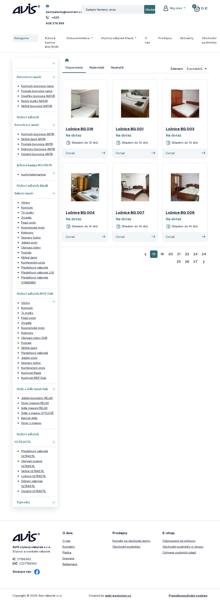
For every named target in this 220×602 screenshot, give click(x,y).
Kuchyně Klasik (31, 373)
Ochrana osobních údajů (179, 552)
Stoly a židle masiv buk (32, 389)
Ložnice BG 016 (79, 128)
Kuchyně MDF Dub (33, 378)
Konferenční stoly (33, 262)
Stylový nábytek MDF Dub (35, 294)
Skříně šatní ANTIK (33, 139)
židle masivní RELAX (34, 408)
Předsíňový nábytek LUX (37, 272)
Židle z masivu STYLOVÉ (37, 413)
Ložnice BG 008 (180, 212)
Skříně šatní (29, 257)
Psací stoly (28, 222)
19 (162, 254)
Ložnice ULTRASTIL (33, 476)
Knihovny (27, 232)
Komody (27, 207)
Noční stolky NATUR (34, 101)
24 (204, 254)
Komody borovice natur (37, 86)
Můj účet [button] (172, 8)
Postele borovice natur (36, 91)
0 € (201, 8)
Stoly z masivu (31, 423)
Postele (26, 252)
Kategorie (25, 38)
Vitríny (25, 202)
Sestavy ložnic (31, 237)
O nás (147, 40)
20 (170, 254)
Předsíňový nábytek (34, 267)
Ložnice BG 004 (80, 212)
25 (179, 261)
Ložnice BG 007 (130, 212)
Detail (85, 153)
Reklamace (69, 564)
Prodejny (165, 38)
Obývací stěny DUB (34, 338)
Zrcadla (26, 217)
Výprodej (23, 502)
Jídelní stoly (29, 242)
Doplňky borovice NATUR (38, 96)
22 (187, 254)
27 (195, 261)
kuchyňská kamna (33, 174)
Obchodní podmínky (209, 40)
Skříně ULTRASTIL (32, 471)
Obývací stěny (31, 247)
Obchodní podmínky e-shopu (182, 547)
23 (195, 254)
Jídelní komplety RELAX (37, 398)
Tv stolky (27, 313)
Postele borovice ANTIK (37, 144)
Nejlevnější (97, 67)
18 (153, 254)
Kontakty (68, 547)
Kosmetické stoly (33, 227)
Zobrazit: (177, 69)
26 (187, 261)
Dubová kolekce (78, 38)
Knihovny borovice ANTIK (38, 149)
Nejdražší (117, 67)
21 (178, 254)
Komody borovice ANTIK (37, 134)
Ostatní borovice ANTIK (37, 154)
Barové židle (29, 418)
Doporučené (74, 67)
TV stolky (27, 212)
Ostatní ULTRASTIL (33, 491)
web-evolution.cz (118, 595)
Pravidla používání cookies (188, 595)
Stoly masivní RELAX (35, 403)
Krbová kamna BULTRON (51, 42)
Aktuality (187, 38)
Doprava (68, 558)
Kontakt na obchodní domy (131, 541)
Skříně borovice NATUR (36, 106)
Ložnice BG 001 (130, 128)
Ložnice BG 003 (180, 128)
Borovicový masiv (29, 77)
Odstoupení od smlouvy (179, 541)
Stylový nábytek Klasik (117, 38)
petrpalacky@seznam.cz (64, 12)
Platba (66, 552)
